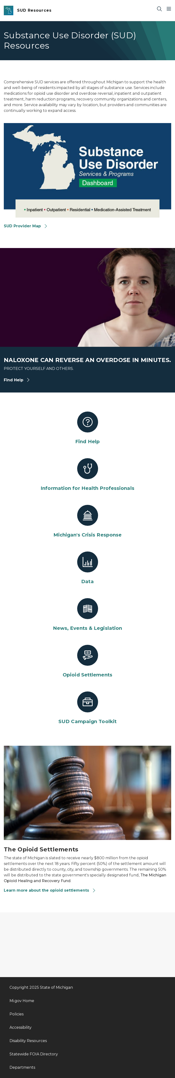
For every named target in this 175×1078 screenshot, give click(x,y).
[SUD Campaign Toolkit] (87, 708)
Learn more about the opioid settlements (50, 890)
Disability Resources (28, 1040)
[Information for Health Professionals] (87, 475)
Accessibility (20, 1027)
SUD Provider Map (26, 226)
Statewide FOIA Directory (33, 1054)
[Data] (87, 568)
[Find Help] (87, 428)
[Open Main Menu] (169, 9)
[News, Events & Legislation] (87, 614)
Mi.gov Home (21, 1001)
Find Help (17, 380)
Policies (16, 1014)
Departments (22, 1067)
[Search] (159, 9)
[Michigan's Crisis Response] (87, 521)
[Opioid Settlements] (87, 661)
